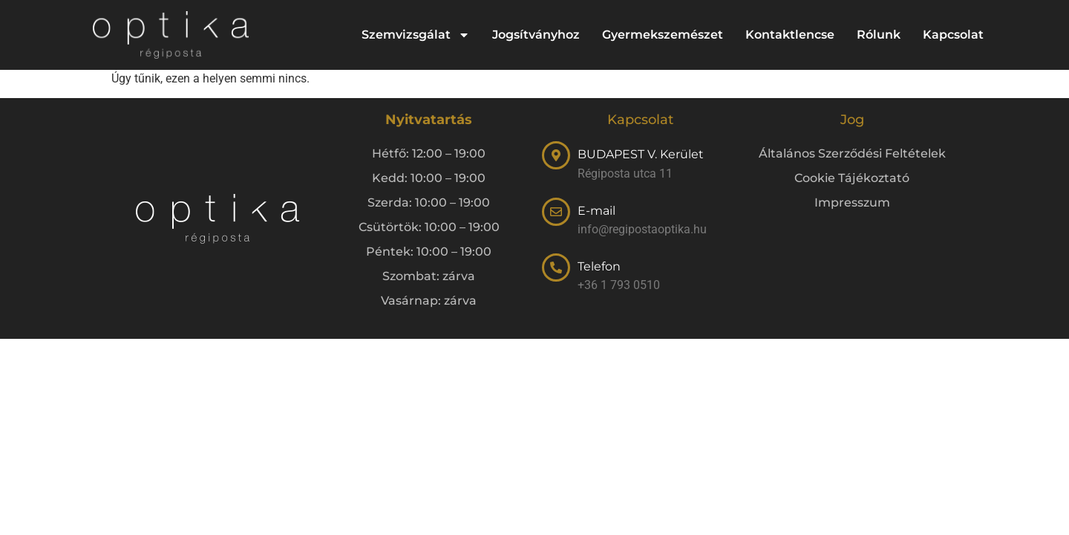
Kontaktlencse (789, 34)
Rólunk (878, 34)
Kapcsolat (953, 34)
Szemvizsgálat (416, 35)
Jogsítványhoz (536, 34)
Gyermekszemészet (662, 34)
